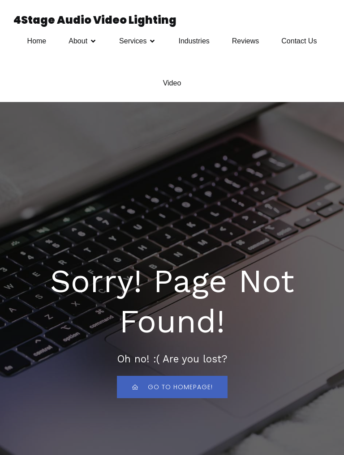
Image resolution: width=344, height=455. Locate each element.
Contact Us (299, 41)
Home (37, 41)
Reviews (245, 41)
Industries (193, 41)
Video (172, 83)
